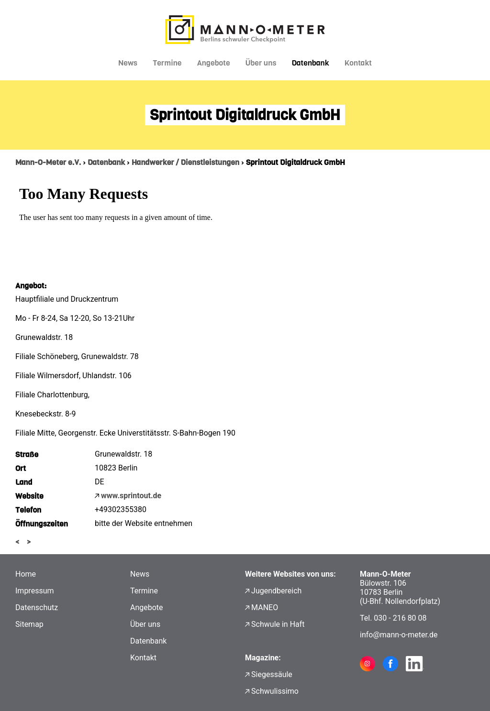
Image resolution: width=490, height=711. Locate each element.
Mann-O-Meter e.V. (48, 162)
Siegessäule (271, 674)
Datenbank (310, 63)
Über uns (261, 63)
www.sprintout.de (131, 495)
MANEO (264, 607)
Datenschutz (36, 607)
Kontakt (358, 63)
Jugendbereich (276, 590)
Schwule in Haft (277, 624)
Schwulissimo (275, 691)
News (127, 63)
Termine (167, 63)
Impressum (34, 590)
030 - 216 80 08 (400, 618)
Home (25, 574)
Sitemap (29, 624)
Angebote (213, 63)
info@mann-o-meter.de (399, 634)
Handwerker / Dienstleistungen (185, 162)
